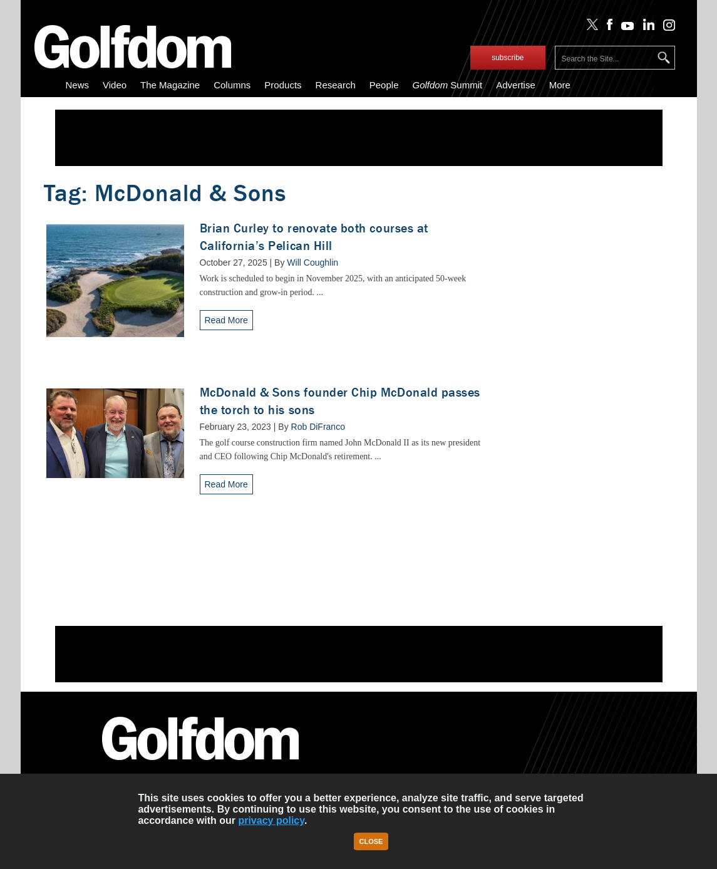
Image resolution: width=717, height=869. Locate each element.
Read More (226, 320)
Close (371, 841)
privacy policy (271, 820)
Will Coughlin (312, 263)
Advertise (515, 85)
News (78, 85)
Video (114, 85)
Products (282, 85)
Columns (232, 85)
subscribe (508, 57)
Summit (447, 85)
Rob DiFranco (318, 427)
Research (336, 85)
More (559, 85)
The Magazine (170, 85)
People (384, 85)
